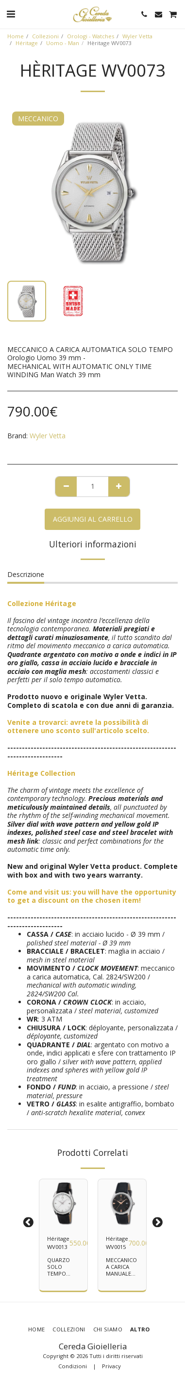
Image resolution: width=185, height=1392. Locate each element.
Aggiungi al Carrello (93, 519)
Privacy (111, 1366)
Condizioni (72, 1366)
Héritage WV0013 (58, 1242)
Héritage (27, 43)
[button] (10, 14)
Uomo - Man (62, 43)
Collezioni (45, 36)
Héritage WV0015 (117, 1242)
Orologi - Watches (90, 36)
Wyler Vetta (137, 36)
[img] (63, 1203)
